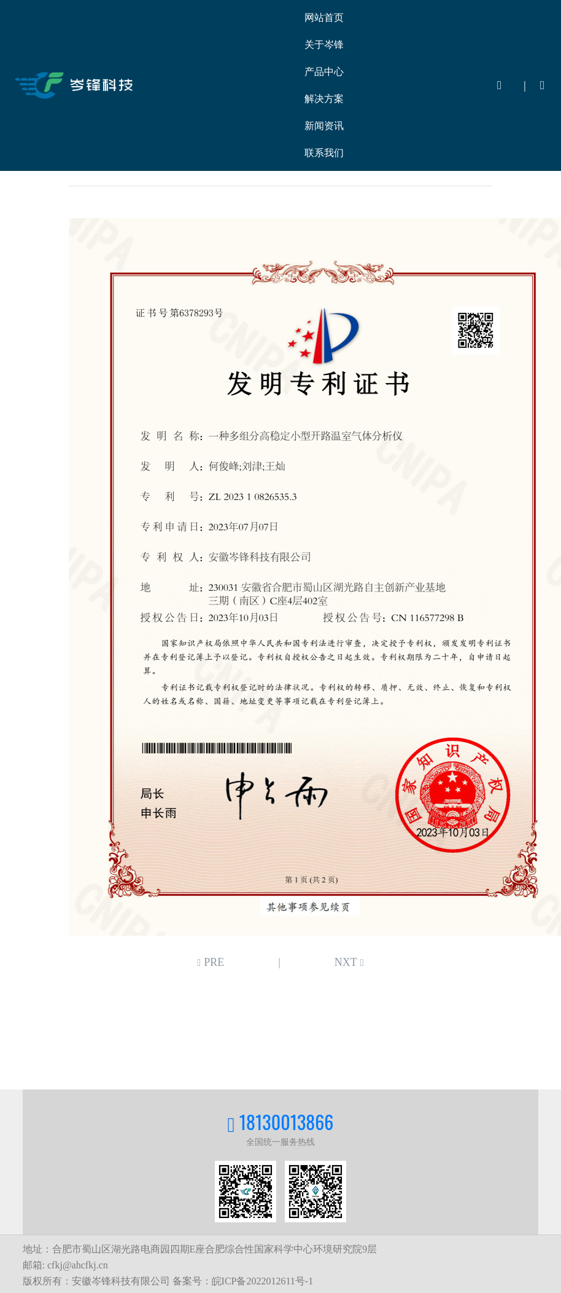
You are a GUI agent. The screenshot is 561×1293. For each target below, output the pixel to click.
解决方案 (324, 98)
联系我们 (324, 153)
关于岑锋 (324, 44)
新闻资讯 (324, 126)
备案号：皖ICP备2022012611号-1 (243, 1281)
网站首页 (324, 17)
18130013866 (286, 1122)
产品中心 (324, 71)
